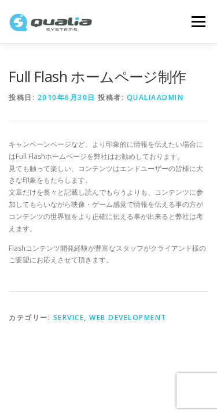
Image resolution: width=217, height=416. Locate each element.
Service (68, 317)
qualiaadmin (155, 97)
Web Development (128, 317)
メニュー (198, 22)
